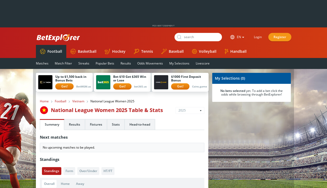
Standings (51, 171)
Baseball (172, 51)
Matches (42, 63)
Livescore (203, 63)
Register (280, 37)
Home (44, 101)
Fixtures (96, 124)
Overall (49, 183)
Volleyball (204, 51)
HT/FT (107, 171)
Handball (236, 51)
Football (51, 51)
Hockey (115, 51)
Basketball (83, 51)
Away (80, 183)
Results (126, 63)
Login (258, 37)
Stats (116, 124)
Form (69, 171)
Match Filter (63, 63)
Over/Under (88, 171)
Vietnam (78, 101)
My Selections (179, 63)
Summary (52, 124)
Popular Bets (105, 63)
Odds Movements (150, 63)
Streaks (83, 63)
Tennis (143, 51)
